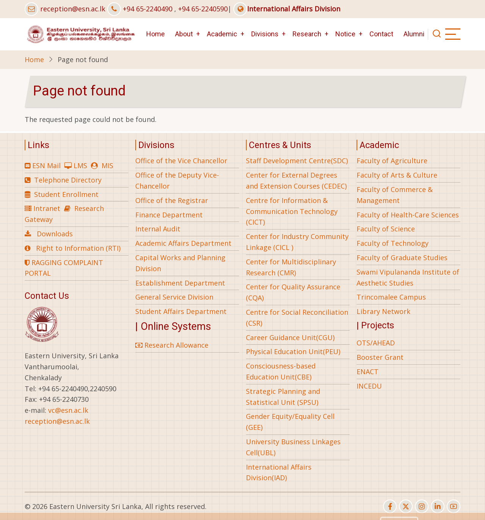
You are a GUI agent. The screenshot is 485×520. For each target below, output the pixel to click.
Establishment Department (180, 282)
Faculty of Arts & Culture (397, 175)
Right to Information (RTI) (78, 248)
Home (155, 34)
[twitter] (406, 506)
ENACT (368, 371)
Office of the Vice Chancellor (181, 160)
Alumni (414, 34)
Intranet (46, 208)
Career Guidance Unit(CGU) (290, 337)
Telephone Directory (68, 179)
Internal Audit (157, 228)
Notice (345, 34)
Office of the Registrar (171, 200)
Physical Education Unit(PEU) (293, 351)
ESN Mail (46, 165)
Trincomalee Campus (391, 296)
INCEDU (369, 385)
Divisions (264, 34)
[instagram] (422, 506)
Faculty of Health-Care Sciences (408, 214)
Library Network (383, 311)
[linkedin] (437, 506)
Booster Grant (380, 357)
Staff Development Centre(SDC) (297, 160)
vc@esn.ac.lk (68, 410)
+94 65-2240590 (203, 8)
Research (307, 34)
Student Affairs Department (181, 311)
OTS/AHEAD (376, 342)
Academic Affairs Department (183, 243)
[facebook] (390, 506)
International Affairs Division (286, 8)
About (184, 34)
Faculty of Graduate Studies (402, 257)
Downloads (55, 233)
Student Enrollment (66, 194)
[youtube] (453, 506)
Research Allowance (171, 345)
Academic (222, 34)
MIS (107, 165)
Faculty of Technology (393, 243)
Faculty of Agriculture (392, 160)
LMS (80, 165)
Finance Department (169, 214)
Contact (381, 34)
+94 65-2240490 (147, 8)
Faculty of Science (386, 228)
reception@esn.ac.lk (72, 8)
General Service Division (174, 296)
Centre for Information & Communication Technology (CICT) (292, 211)
